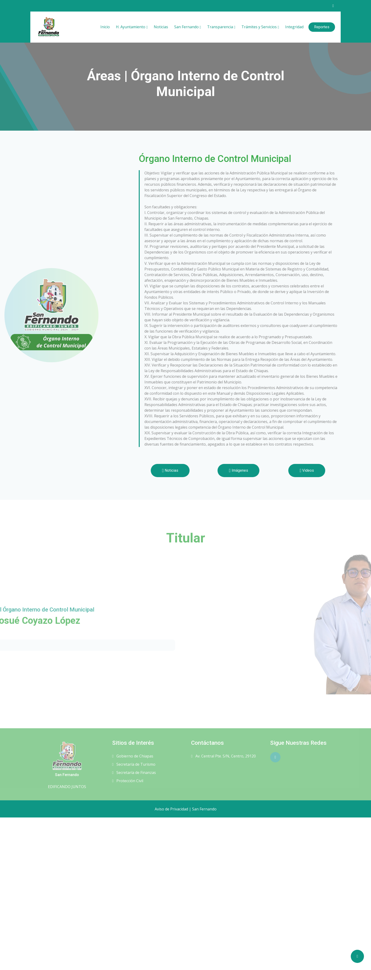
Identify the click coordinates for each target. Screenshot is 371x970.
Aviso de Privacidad (171, 809)
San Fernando (186, 26)
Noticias (161, 26)
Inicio (105, 26)
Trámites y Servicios (259, 26)
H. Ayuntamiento (130, 26)
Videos (333, 470)
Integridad (294, 26)
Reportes (321, 27)
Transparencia (220, 26)
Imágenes (264, 470)
